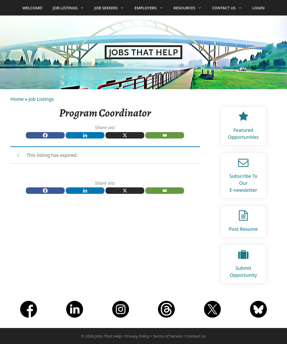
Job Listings (71, 8)
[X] (124, 135)
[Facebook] (45, 135)
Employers (151, 8)
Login (258, 7)
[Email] (164, 135)
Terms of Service (168, 336)
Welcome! (32, 7)
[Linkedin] (85, 135)
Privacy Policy (137, 336)
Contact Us (229, 8)
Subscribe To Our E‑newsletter (243, 183)
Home (17, 99)
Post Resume (243, 229)
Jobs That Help (143, 52)
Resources (190, 8)
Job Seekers (111, 8)
